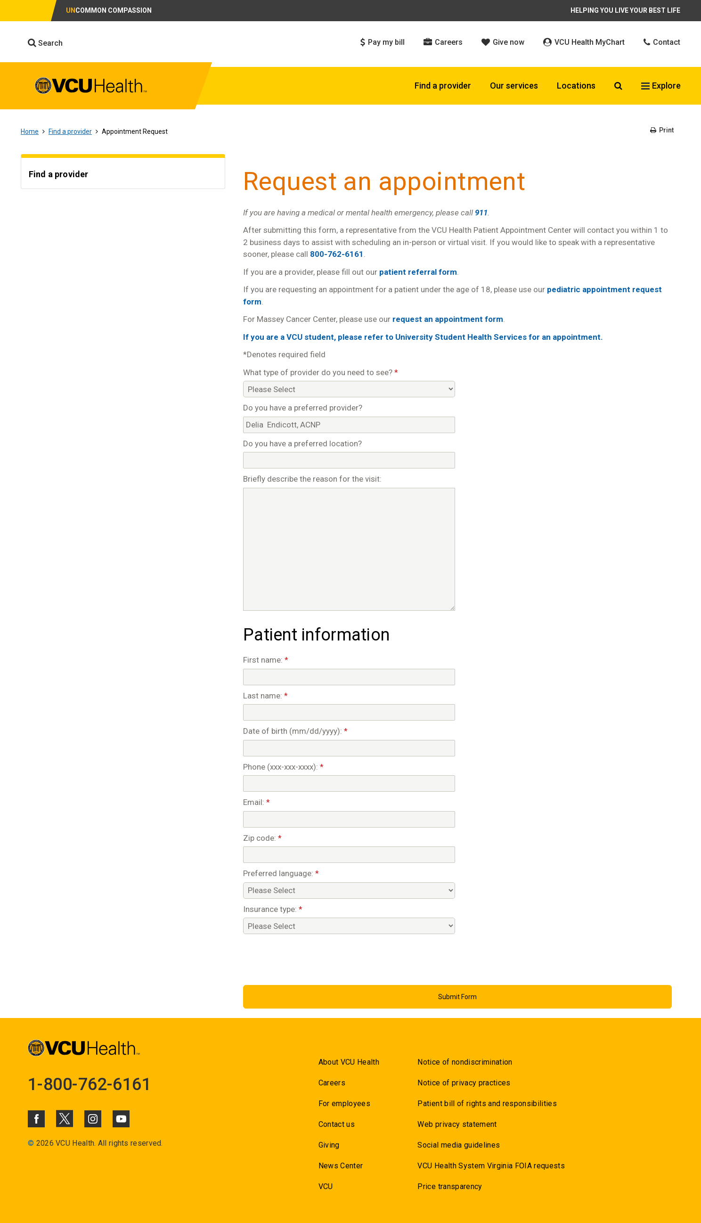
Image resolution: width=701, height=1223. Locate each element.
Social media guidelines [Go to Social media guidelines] (458, 1145)
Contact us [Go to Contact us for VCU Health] (336, 1124)
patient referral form (418, 272)
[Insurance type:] (349, 926)
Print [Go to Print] (662, 130)
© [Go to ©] (31, 1143)
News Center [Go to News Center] (340, 1165)
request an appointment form (447, 319)
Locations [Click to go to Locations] (576, 85)
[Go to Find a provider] (123, 175)
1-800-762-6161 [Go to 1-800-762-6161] (89, 1084)
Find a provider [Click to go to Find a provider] (443, 85)
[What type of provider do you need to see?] (349, 389)
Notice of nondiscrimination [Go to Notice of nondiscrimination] (464, 1062)
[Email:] (349, 819)
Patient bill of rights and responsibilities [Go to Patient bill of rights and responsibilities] (487, 1103)
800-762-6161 (337, 254)
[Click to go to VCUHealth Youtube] (121, 1118)
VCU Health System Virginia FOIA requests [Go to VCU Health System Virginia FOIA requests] (491, 1165)
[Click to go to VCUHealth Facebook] (36, 1118)
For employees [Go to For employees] (344, 1103)
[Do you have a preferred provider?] (349, 425)
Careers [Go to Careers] (331, 1082)
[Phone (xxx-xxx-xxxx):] (349, 783)
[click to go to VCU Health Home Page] (91, 87)
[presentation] (314, 957)
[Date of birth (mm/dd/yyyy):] (349, 748)
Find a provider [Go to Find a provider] (70, 131)
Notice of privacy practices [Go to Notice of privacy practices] (463, 1082)
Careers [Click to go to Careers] (443, 42)
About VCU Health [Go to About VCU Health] (348, 1062)
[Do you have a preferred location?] (349, 460)
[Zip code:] (349, 854)
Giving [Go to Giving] (329, 1145)
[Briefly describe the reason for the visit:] (349, 549)
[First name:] (349, 677)
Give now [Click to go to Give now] (502, 42)
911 (481, 212)
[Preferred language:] (349, 890)
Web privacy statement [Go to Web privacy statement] (457, 1124)
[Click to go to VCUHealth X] (64, 1118)
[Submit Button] (457, 997)
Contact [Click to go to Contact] (662, 42)
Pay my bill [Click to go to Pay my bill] (382, 42)
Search (45, 43)
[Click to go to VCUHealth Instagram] (92, 1118)
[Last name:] (349, 712)
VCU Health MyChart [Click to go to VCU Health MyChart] (584, 42)
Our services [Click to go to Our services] (514, 85)
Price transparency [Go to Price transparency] (449, 1186)
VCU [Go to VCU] (325, 1186)
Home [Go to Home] (30, 131)
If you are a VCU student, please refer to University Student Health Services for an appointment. (423, 337)
